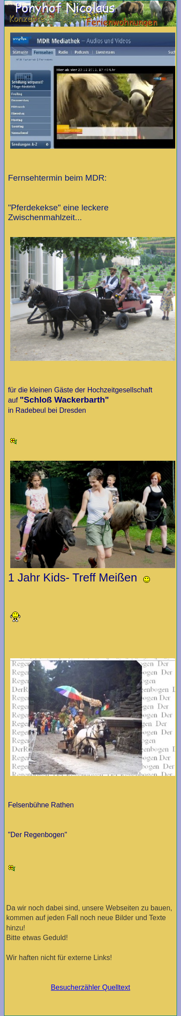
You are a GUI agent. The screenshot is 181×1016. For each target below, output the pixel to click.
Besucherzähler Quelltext (90, 987)
